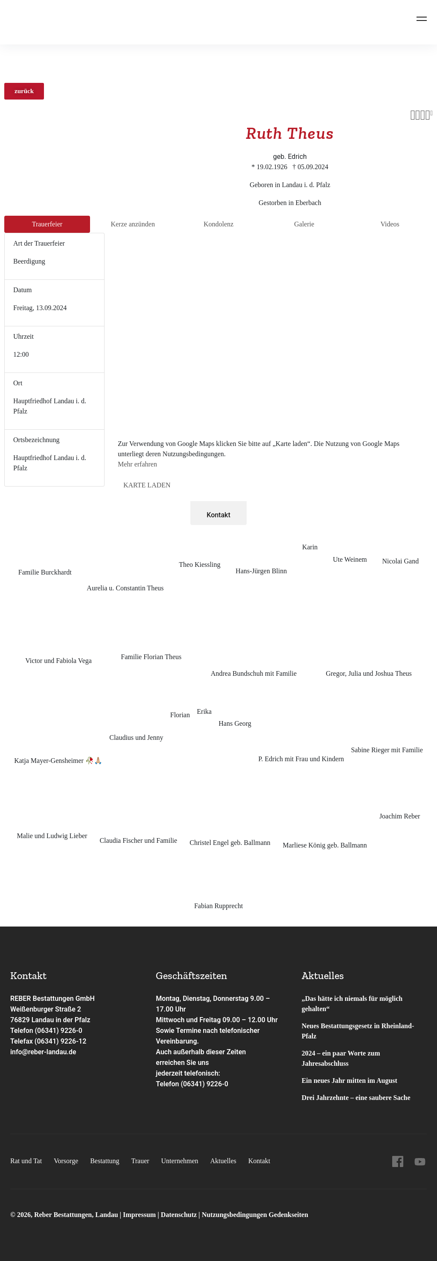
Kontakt (218, 515)
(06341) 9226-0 (204, 1084)
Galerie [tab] (304, 224)
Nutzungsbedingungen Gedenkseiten (255, 1214)
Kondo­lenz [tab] (218, 224)
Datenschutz (179, 1214)
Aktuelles (223, 1160)
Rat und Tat (26, 1160)
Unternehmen (179, 1160)
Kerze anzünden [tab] (133, 224)
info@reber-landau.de (43, 1052)
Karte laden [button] (147, 485)
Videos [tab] (389, 224)
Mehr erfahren (137, 464)
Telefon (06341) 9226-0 (46, 1030)
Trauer (140, 1160)
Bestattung (104, 1160)
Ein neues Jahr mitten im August (349, 1080)
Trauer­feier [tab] (47, 224)
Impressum (140, 1214)
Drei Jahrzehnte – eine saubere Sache (356, 1097)
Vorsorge (66, 1160)
